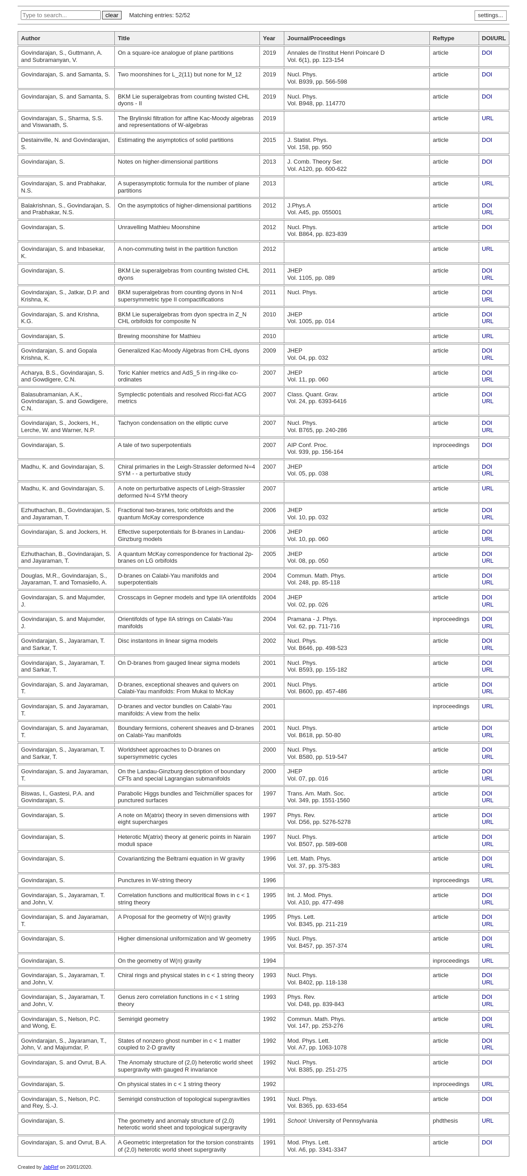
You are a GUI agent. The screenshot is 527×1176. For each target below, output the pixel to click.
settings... (490, 15)
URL (488, 118)
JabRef (50, 1167)
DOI (487, 52)
